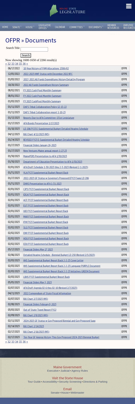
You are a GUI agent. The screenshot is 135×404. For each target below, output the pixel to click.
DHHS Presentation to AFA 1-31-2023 (42, 190)
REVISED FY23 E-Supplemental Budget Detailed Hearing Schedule (56, 146)
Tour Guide (34, 387)
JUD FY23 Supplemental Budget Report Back (45, 217)
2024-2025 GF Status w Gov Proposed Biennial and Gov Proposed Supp (59, 327)
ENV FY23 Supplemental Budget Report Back (46, 239)
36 (24, 63)
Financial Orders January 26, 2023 (39, 151)
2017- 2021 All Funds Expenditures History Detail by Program (54, 86)
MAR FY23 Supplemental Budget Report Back (46, 223)
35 (20, 63)
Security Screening (70, 387)
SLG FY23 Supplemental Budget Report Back (45, 234)
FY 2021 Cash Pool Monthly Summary (42, 97)
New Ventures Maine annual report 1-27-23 (45, 157)
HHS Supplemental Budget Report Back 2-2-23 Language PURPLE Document (61, 272)
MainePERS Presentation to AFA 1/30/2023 (45, 162)
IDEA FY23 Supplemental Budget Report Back (46, 201)
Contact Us (115, 34)
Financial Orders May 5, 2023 (37, 289)
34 (16, 63)
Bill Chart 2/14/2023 (33, 332)
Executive (53, 377)
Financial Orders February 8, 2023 (39, 311)
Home (5, 27)
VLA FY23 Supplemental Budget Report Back (45, 179)
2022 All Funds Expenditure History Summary (46, 91)
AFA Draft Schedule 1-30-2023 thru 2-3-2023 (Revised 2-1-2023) (55, 173)
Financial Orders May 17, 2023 (38, 256)
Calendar (60, 27)
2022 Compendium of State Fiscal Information (47, 300)
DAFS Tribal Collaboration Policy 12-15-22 (45, 113)
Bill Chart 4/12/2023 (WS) (36, 140)
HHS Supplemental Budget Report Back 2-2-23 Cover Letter (53, 267)
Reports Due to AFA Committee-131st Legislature (48, 124)
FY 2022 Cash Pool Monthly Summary (42, 102)
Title (8, 68)
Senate (17, 27)
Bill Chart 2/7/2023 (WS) (35, 305)
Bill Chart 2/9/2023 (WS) (35, 321)
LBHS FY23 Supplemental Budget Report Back (46, 283)
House (30, 27)
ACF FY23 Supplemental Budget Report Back (45, 206)
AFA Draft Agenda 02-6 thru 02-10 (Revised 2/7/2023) (50, 294)
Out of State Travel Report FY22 (39, 316)
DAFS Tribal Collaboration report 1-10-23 (44, 119)
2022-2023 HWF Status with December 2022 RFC (48, 80)
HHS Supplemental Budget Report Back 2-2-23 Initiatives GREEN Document (61, 278)
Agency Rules (79, 377)
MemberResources (113, 26)
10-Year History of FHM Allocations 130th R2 (46, 75)
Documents (96, 27)
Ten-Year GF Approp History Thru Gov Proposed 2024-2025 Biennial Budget (61, 343)
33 (12, 63)
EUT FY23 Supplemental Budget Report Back (45, 212)
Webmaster (77, 398)
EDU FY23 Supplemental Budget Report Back (46, 250)
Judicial (65, 377)
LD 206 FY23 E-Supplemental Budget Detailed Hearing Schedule (55, 135)
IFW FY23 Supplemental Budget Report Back (45, 228)
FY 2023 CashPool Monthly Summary (42, 108)
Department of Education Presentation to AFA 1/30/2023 (52, 168)
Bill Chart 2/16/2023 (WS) (36, 338)
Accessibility (50, 387)
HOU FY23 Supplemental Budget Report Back (46, 245)
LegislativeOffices (45, 27)
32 (9, 63)
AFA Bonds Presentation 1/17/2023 (41, 129)
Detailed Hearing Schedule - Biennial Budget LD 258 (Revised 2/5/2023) (59, 261)
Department (28, 68)
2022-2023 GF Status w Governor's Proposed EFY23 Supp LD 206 (56, 184)
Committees (77, 27)
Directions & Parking (95, 387)
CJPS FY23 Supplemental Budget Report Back (46, 195)
